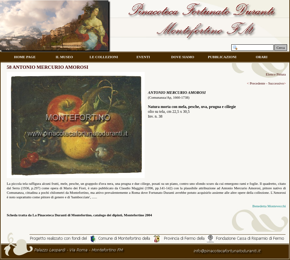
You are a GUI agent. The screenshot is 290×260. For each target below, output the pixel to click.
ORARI (262, 57)
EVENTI (143, 57)
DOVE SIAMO (182, 57)
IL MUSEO (64, 57)
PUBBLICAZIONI (222, 57)
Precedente (257, 83)
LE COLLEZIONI (104, 57)
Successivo (275, 83)
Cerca (281, 47)
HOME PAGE (25, 57)
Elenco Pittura (276, 74)
